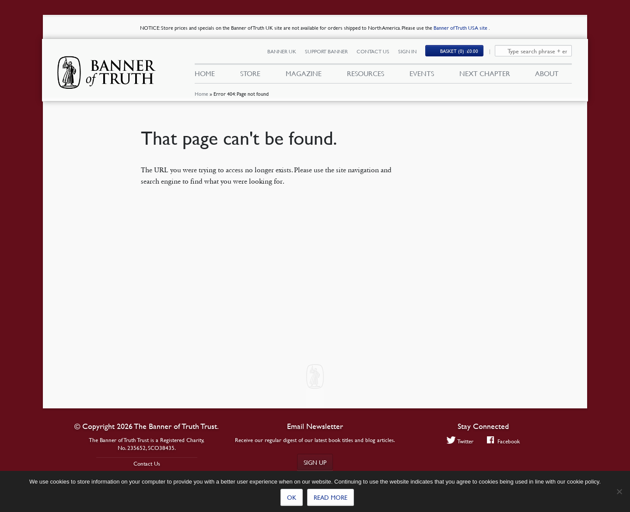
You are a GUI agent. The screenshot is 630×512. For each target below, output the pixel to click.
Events (422, 73)
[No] (619, 491)
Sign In (407, 51)
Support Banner (326, 51)
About (547, 73)
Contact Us (373, 51)
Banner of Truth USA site (461, 27)
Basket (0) (459, 51)
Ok (291, 497)
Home (201, 94)
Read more (330, 497)
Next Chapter (484, 73)
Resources (365, 73)
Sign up (315, 462)
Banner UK (281, 51)
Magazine (304, 73)
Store (250, 73)
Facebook (503, 441)
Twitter (460, 441)
